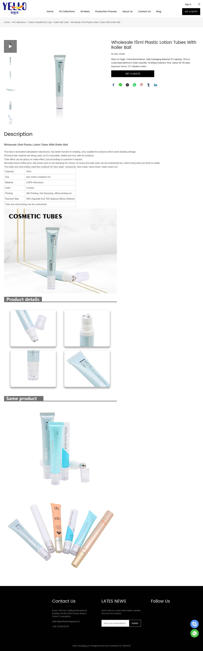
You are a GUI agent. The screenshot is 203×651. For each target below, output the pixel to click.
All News (85, 11)
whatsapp (134, 85)
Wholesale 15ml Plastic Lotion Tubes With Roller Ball (95, 22)
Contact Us (144, 11)
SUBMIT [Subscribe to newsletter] (135, 623)
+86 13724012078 (60, 626)
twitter (127, 85)
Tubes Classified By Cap (39, 22)
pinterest (141, 85)
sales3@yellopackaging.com (66, 621)
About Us (127, 11)
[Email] (115, 623)
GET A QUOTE (191, 11)
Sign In (188, 4)
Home (50, 11)
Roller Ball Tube (61, 22)
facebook (113, 85)
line (120, 85)
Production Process (106, 11)
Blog (158, 11)
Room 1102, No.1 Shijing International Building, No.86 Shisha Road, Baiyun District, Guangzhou (69, 613)
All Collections (67, 11)
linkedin (156, 85)
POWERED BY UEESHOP (120, 645)
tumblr (148, 85)
